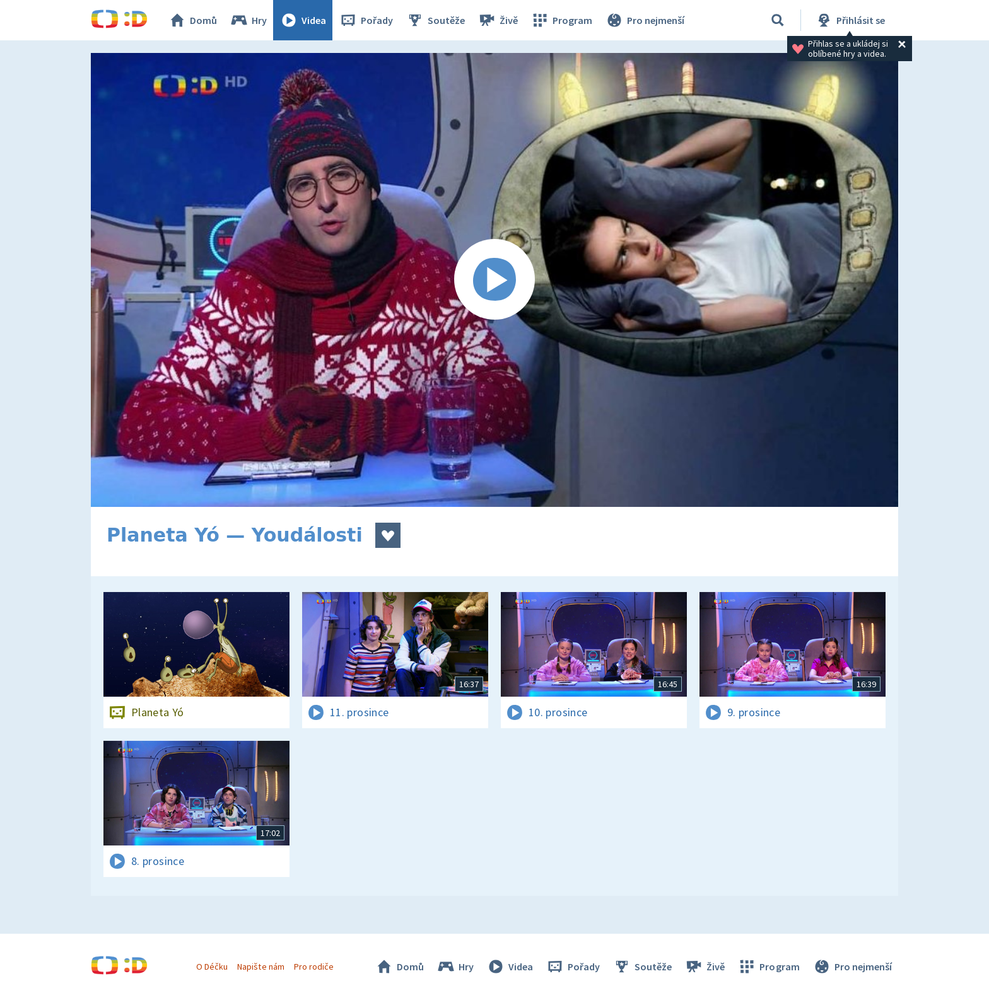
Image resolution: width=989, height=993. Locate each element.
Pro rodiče (314, 966)
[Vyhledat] (777, 20)
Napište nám (260, 966)
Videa (302, 20)
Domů (192, 20)
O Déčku (212, 966)
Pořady (366, 20)
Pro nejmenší (644, 20)
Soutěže (435, 20)
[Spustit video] (494, 280)
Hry (248, 20)
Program (561, 20)
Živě (497, 20)
